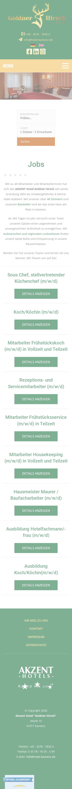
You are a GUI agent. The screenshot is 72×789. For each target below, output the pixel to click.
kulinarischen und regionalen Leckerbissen (31, 234)
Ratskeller (24, 204)
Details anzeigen (36, 294)
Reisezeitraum (29, 114)
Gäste (24, 128)
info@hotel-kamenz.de (38, 40)
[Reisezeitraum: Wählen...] (36, 116)
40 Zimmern (55, 199)
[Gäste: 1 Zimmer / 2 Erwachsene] (36, 130)
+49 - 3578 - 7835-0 (38, 34)
